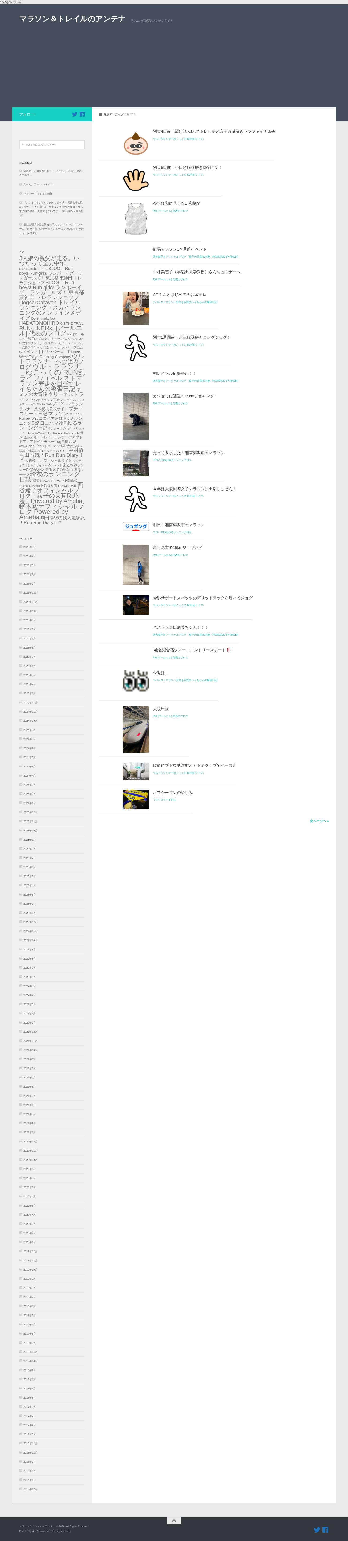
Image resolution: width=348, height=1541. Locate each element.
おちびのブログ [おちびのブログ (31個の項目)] (59, 339)
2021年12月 (30, 1031)
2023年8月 (29, 848)
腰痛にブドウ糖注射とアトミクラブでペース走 (195, 1047)
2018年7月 (29, 1370)
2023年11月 (30, 821)
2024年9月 (29, 730)
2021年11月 (30, 1041)
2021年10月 (30, 1050)
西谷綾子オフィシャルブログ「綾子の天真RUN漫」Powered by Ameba (195, 325)
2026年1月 (29, 583)
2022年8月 (29, 958)
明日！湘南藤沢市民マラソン (179, 717)
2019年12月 (30, 1251)
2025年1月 (29, 693)
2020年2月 (29, 1233)
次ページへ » (319, 1126)
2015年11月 (30, 1452)
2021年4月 (29, 1105)
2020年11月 (30, 1150)
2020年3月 (29, 1223)
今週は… (161, 916)
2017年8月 (29, 1406)
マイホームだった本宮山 (37, 193)
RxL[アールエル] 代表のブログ (170, 252)
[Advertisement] (174, 72)
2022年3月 (29, 1004)
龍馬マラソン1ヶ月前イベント (180, 318)
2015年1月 (29, 1470)
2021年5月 (29, 1095)
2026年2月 (29, 574)
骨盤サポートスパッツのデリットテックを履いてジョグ (203, 825)
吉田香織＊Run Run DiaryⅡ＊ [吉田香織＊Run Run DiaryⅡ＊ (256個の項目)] (51, 457)
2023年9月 (29, 839)
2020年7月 (29, 1187)
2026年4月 (29, 556)
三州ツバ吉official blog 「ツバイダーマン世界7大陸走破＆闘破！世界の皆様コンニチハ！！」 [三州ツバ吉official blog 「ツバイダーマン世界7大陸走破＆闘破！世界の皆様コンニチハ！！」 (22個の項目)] (50, 446)
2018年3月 (29, 1397)
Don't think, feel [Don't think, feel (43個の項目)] (43, 318)
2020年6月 (29, 1196)
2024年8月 (29, 739)
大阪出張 (161, 972)
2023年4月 (29, 885)
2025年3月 (29, 675)
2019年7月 (29, 1297)
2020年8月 (29, 1178)
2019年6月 (29, 1306)
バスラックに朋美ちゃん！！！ (181, 870)
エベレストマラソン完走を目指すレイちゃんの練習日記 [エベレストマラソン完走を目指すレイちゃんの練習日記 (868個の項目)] (51, 383)
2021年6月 (29, 1086)
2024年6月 (29, 757)
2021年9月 (29, 1059)
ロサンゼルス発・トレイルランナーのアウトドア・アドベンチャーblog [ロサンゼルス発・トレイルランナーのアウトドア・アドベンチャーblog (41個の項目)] (51, 437)
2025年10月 (30, 611)
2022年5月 (29, 986)
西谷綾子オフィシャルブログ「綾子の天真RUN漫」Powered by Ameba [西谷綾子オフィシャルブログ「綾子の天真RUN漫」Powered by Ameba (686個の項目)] (51, 493)
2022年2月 (29, 1013)
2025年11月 (30, 601)
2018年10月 (30, 1361)
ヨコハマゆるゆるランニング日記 (172, 611)
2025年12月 (30, 592)
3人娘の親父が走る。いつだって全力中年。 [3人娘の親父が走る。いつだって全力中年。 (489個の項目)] (49, 260)
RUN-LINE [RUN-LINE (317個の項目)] (31, 328)
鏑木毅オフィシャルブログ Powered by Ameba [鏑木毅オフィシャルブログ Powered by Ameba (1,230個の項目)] (51, 512)
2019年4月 (29, 1324)
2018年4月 (29, 1388)
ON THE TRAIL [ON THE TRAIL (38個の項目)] (71, 323)
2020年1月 (29, 1242)
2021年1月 (29, 1132)
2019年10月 (30, 1269)
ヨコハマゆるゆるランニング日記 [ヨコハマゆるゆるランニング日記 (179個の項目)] (50, 425)
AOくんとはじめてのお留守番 (179, 363)
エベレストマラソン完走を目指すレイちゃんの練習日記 (185, 371)
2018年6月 (29, 1379)
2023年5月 (29, 876)
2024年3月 (29, 784)
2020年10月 (30, 1159)
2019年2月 (29, 1342)
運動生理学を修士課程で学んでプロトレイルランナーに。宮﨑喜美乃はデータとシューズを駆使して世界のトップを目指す (51, 228)
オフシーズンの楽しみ (173, 1088)
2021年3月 (29, 1114)
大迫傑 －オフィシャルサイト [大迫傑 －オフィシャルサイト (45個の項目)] (48, 461)
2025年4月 (29, 665)
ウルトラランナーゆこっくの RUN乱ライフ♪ (178, 138)
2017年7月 (29, 1416)
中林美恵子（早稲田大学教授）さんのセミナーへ (197, 341)
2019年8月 (29, 1288)
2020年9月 (29, 1169)
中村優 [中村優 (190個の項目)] (76, 450)
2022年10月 (30, 940)
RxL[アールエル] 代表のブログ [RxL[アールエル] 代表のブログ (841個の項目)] (50, 330)
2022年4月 (29, 995)
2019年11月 (30, 1260)
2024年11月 (30, 711)
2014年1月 (29, 1480)
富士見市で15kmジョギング (177, 743)
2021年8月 (29, 1068)
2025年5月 (29, 656)
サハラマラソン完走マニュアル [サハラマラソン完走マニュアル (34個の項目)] (53, 400)
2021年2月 (29, 1123)
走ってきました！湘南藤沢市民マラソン (189, 604)
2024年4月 (29, 775)
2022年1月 (29, 1022)
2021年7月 (29, 1077)
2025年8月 (29, 629)
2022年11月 (30, 931)
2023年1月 (29, 912)
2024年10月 (30, 720)
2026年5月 (29, 547)
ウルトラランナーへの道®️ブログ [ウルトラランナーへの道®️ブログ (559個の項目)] (51, 361)
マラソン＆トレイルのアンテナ (72, 19)
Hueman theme (64, 1531)
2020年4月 (29, 1214)
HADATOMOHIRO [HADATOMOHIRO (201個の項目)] (39, 323)
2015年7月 (29, 1461)
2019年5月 (29, 1315)
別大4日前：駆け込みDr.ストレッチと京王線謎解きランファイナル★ (214, 131)
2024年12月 (30, 702)
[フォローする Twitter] (74, 114)
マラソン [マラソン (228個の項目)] (58, 413)
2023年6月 (29, 867)
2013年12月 (30, 1489)
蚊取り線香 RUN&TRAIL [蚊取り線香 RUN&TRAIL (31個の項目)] (59, 486)
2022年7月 (29, 967)
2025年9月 (29, 620)
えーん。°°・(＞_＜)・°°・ (38, 184)
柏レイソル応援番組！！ (175, 488)
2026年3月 (29, 565)
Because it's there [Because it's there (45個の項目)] (33, 269)
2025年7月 (29, 638)
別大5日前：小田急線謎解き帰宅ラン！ (188, 188)
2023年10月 (30, 830)
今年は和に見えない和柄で (177, 244)
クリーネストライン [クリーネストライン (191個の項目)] (51, 396)
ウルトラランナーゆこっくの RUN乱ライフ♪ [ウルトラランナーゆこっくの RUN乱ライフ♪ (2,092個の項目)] (52, 372)
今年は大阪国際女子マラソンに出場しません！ (195, 661)
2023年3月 (29, 894)
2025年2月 (29, 684)
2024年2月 (29, 794)
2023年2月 (29, 903)
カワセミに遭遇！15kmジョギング (183, 511)
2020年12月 (30, 1141)
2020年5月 (29, 1205)
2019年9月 (29, 1278)
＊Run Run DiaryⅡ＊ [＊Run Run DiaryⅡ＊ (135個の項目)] (40, 522)
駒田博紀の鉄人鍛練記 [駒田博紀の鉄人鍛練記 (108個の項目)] (62, 517)
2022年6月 (29, 976)
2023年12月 (30, 812)
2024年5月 (29, 766)
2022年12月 (30, 922)
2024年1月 (29, 803)
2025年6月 (29, 647)
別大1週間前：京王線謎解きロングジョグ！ (192, 432)
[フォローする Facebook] (82, 114)
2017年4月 (29, 1425)
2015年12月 (30, 1443)
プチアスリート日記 (164, 1095)
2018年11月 (30, 1352)
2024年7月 (29, 748)
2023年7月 (29, 858)
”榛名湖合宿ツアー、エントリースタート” (192, 893)
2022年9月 (29, 949)
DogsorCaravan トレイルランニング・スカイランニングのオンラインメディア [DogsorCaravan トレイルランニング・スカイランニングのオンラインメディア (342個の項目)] (50, 310)
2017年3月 (29, 1434)
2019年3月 (29, 1333)
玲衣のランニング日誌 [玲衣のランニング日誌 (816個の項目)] (49, 477)
